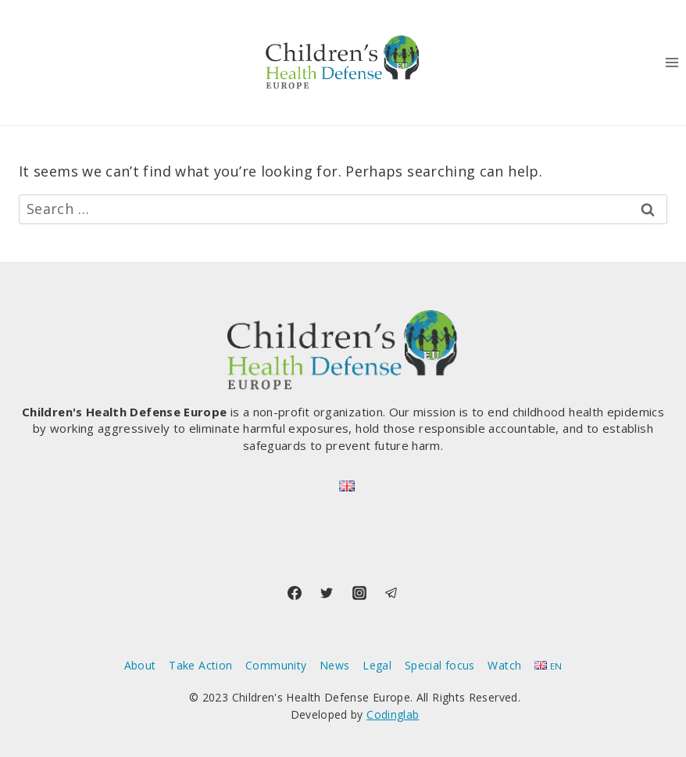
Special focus (440, 665)
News (334, 665)
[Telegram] (391, 593)
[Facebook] (294, 593)
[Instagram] (359, 593)
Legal (377, 665)
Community (275, 665)
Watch (504, 665)
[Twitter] (327, 593)
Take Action (200, 665)
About (140, 665)
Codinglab (392, 714)
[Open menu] (671, 62)
